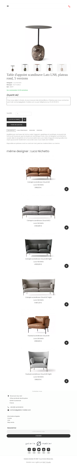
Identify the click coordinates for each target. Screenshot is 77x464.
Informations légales (13, 414)
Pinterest (48, 447)
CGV (8, 418)
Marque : (9, 84)
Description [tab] (11, 130)
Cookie (9, 415)
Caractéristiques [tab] (22, 130)
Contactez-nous (37, 389)
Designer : (10, 82)
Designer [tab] (32, 130)
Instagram (29, 447)
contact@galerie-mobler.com (24, 102)
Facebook (34, 447)
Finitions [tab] (39, 130)
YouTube (43, 447)
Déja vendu (10, 420)
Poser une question (16, 124)
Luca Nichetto (17, 83)
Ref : (8, 87)
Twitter (38, 447)
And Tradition (17, 85)
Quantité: (9, 113)
